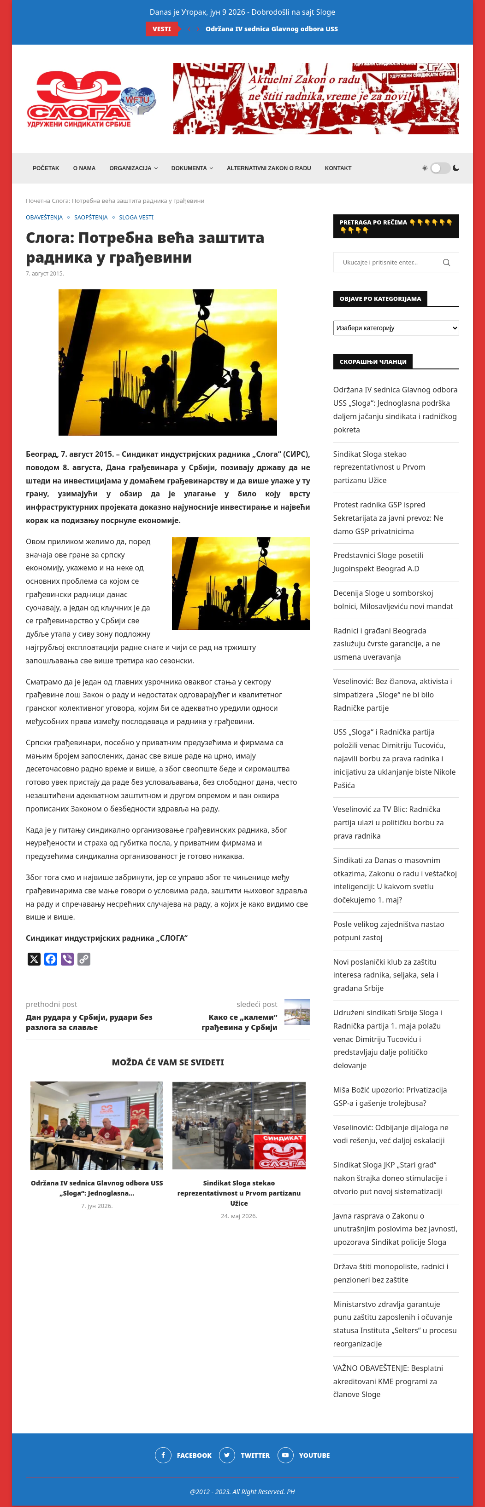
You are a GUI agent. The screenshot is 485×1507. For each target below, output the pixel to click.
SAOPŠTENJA (94, 219)
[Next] (198, 29)
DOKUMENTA (189, 168)
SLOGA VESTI (141, 219)
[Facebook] (182, 1457)
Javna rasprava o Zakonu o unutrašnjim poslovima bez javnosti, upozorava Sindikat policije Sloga (395, 1230)
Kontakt (338, 168)
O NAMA (84, 168)
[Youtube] (304, 1457)
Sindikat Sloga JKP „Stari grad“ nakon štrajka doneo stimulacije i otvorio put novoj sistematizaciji (390, 1180)
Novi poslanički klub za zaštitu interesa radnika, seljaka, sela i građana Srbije (385, 976)
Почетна (38, 202)
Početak (46, 168)
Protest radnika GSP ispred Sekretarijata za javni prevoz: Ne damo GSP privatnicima (388, 519)
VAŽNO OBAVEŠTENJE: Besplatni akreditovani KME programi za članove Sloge (388, 1382)
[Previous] (189, 29)
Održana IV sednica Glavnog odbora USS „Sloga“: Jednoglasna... (310, 28)
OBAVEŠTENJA (45, 219)
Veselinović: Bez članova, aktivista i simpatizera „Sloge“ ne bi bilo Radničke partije (392, 696)
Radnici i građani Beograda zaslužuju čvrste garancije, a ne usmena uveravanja (386, 645)
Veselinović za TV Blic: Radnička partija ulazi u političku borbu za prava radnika (388, 824)
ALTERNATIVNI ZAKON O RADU (269, 168)
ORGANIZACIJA (130, 168)
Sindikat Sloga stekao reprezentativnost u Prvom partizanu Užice (239, 1194)
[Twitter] (244, 1457)
